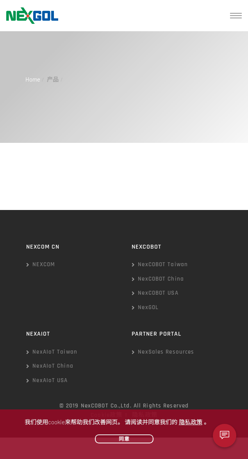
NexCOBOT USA (158, 293)
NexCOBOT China (161, 279)
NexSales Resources (166, 352)
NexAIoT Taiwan (54, 352)
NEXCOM (43, 264)
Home (32, 79)
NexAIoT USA (50, 380)
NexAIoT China (52, 366)
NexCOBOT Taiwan (163, 264)
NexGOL (148, 307)
